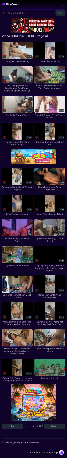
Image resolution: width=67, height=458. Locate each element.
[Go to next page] (54, 426)
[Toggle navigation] (62, 4)
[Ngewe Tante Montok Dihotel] (49, 205)
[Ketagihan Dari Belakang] (17, 52)
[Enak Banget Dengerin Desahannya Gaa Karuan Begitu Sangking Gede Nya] (17, 79)
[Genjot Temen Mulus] (49, 52)
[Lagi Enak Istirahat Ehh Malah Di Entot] (17, 287)
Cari (60, 13)
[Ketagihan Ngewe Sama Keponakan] (49, 179)
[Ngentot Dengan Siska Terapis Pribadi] (49, 107)
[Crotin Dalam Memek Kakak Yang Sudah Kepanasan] (49, 77)
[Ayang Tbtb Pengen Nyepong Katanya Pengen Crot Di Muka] (17, 370)
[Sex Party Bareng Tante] (17, 105)
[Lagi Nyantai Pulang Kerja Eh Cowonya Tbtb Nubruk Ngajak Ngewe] (49, 259)
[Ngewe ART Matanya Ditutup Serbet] (49, 230)
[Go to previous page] (12, 426)
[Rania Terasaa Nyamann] (17, 205)
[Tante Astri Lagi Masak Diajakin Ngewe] (17, 179)
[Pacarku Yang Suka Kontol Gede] (17, 230)
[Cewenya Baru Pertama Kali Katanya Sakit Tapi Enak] (49, 314)
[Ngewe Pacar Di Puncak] (17, 256)
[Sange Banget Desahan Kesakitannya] (17, 134)
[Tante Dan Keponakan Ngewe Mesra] (49, 341)
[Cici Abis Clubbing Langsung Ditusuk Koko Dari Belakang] (17, 314)
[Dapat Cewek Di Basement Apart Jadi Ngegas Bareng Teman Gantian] (17, 342)
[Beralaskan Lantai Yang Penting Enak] (49, 287)
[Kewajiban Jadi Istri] (49, 369)
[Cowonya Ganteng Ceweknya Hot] (49, 134)
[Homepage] (10, 4)
